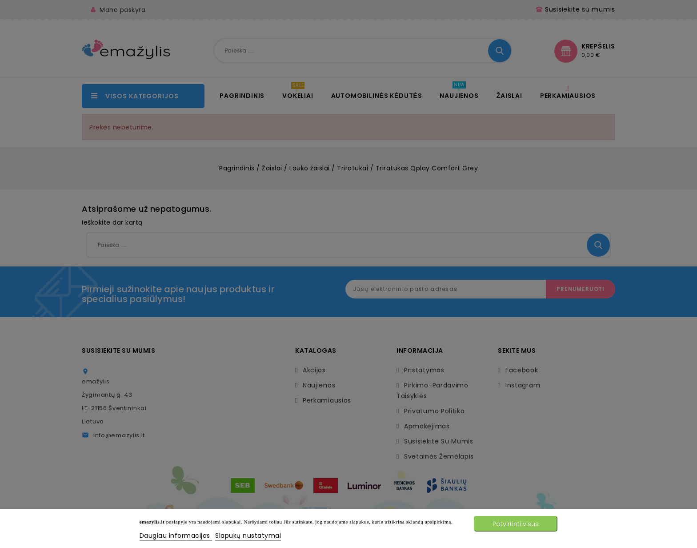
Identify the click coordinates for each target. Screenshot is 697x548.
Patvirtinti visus (516, 524)
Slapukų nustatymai (248, 535)
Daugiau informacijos (176, 535)
